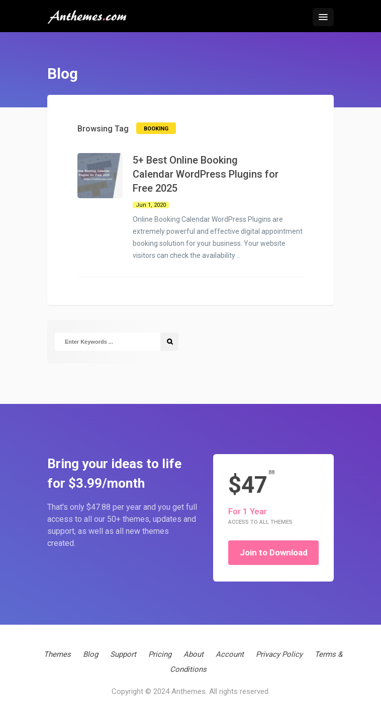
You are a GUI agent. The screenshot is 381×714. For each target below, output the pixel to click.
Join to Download (274, 552)
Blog (90, 654)
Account (230, 654)
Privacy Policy (279, 654)
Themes (57, 654)
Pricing (159, 654)
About (193, 654)
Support (123, 654)
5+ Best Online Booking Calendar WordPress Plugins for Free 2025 (205, 174)
